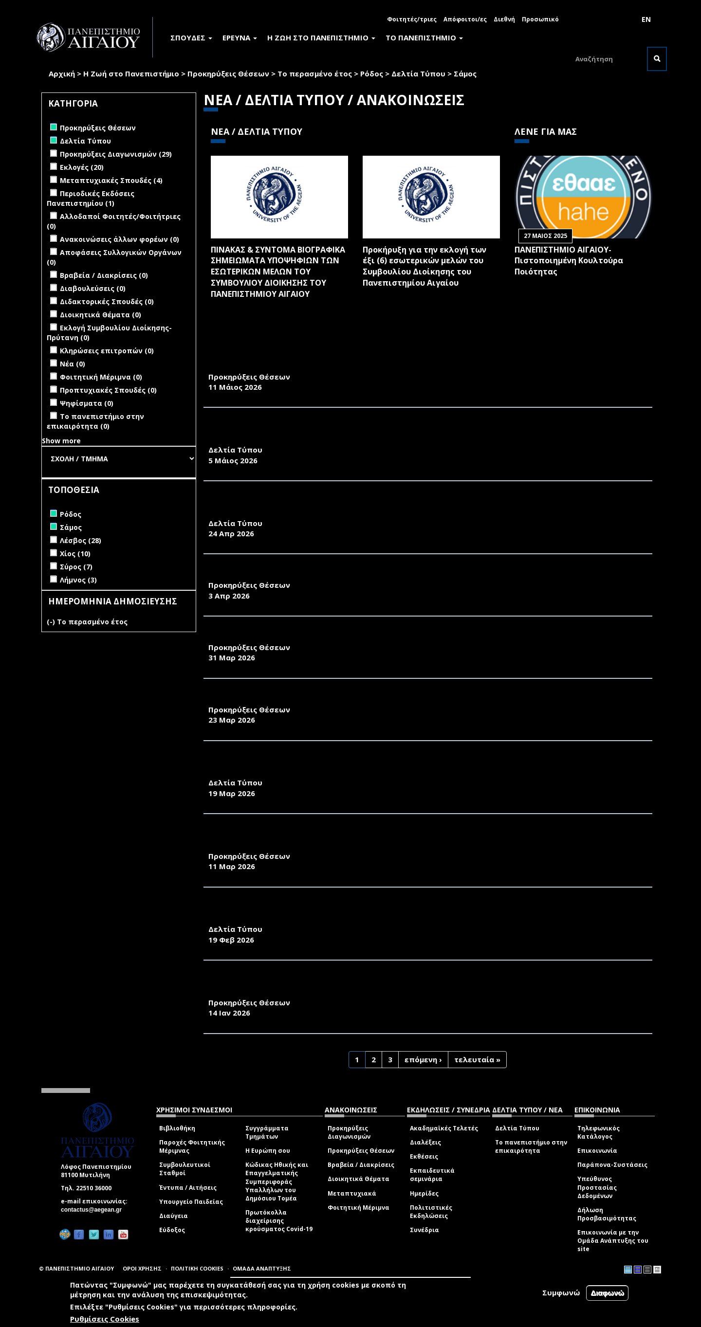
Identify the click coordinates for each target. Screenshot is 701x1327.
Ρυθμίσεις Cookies (104, 1319)
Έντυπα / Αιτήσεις (188, 1187)
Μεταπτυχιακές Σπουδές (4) (111, 180)
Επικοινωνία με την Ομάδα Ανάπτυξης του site (612, 1240)
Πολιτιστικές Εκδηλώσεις (431, 1211)
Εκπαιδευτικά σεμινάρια (432, 1174)
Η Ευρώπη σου (267, 1150)
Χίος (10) (75, 553)
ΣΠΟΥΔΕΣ (191, 37)
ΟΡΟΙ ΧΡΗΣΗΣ (142, 1268)
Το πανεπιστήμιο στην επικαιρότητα (531, 1146)
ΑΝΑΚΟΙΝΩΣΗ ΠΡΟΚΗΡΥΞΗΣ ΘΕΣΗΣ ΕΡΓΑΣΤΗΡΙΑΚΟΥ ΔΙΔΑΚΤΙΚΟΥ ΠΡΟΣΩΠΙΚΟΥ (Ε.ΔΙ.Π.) (377, 698)
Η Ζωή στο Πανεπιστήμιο (131, 73)
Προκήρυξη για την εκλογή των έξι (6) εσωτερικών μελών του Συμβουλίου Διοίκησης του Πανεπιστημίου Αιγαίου (424, 266)
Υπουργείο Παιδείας (191, 1202)
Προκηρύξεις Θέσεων (228, 73)
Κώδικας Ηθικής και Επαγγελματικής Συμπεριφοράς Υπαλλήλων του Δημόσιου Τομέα (276, 1181)
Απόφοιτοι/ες (465, 19)
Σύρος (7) (76, 566)
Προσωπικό (540, 19)
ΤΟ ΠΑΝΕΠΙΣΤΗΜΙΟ (424, 37)
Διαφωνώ (607, 1293)
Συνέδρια (424, 1230)
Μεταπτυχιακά (352, 1193)
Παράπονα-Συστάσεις (612, 1165)
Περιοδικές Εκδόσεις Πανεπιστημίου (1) (90, 198)
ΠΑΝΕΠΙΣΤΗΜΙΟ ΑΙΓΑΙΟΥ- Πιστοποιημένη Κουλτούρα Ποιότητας (569, 260)
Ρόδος (371, 73)
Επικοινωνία (597, 1150)
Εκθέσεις (424, 1156)
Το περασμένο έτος (314, 73)
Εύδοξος (172, 1230)
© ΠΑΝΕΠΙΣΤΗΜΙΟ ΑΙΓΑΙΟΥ (76, 1268)
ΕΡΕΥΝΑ (239, 37)
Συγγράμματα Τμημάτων (267, 1132)
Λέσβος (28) (80, 540)
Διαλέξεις (425, 1142)
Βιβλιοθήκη (177, 1128)
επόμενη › (423, 1059)
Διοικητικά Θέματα (358, 1179)
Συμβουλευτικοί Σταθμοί (184, 1169)
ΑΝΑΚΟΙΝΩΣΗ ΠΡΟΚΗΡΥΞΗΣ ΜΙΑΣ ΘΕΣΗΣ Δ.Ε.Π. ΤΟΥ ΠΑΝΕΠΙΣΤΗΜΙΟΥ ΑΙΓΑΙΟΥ (358, 574)
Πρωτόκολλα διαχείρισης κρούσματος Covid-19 (279, 1220)
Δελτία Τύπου (418, 73)
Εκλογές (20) (82, 167)
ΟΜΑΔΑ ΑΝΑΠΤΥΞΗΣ (262, 1268)
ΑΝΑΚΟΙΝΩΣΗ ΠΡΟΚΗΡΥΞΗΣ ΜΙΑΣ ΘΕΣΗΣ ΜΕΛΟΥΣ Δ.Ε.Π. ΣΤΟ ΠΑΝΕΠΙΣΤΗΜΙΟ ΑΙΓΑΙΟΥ (373, 366)
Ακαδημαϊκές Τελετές (444, 1128)
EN (646, 19)
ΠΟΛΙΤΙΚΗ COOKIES (197, 1268)
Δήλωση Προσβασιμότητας (606, 1214)
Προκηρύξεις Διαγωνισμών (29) (116, 154)
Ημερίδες (424, 1193)
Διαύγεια (173, 1216)
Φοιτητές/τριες (412, 19)
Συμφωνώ (561, 1292)
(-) (52, 621)
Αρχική (62, 73)
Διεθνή (504, 19)
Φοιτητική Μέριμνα (358, 1207)
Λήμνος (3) (78, 579)
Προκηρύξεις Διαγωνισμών (349, 1132)
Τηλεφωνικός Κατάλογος (598, 1132)
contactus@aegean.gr (94, 1209)
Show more (61, 440)
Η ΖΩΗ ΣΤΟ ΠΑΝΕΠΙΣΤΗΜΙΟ (321, 37)
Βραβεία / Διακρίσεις (361, 1165)
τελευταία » (477, 1059)
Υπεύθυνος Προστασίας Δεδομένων (597, 1187)
